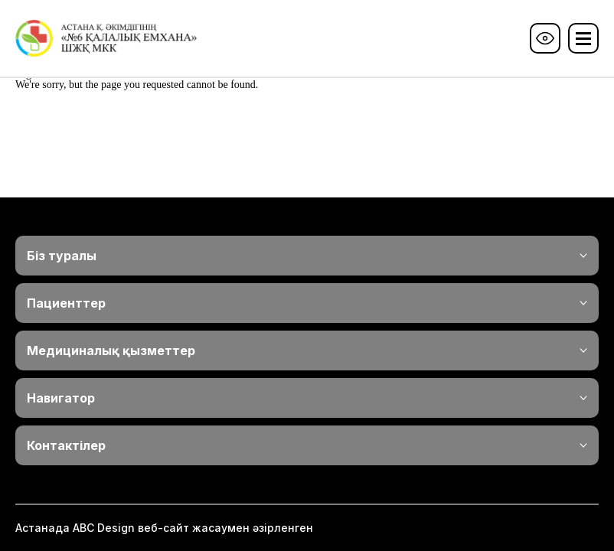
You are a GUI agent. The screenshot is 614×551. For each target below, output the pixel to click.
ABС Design (104, 527)
